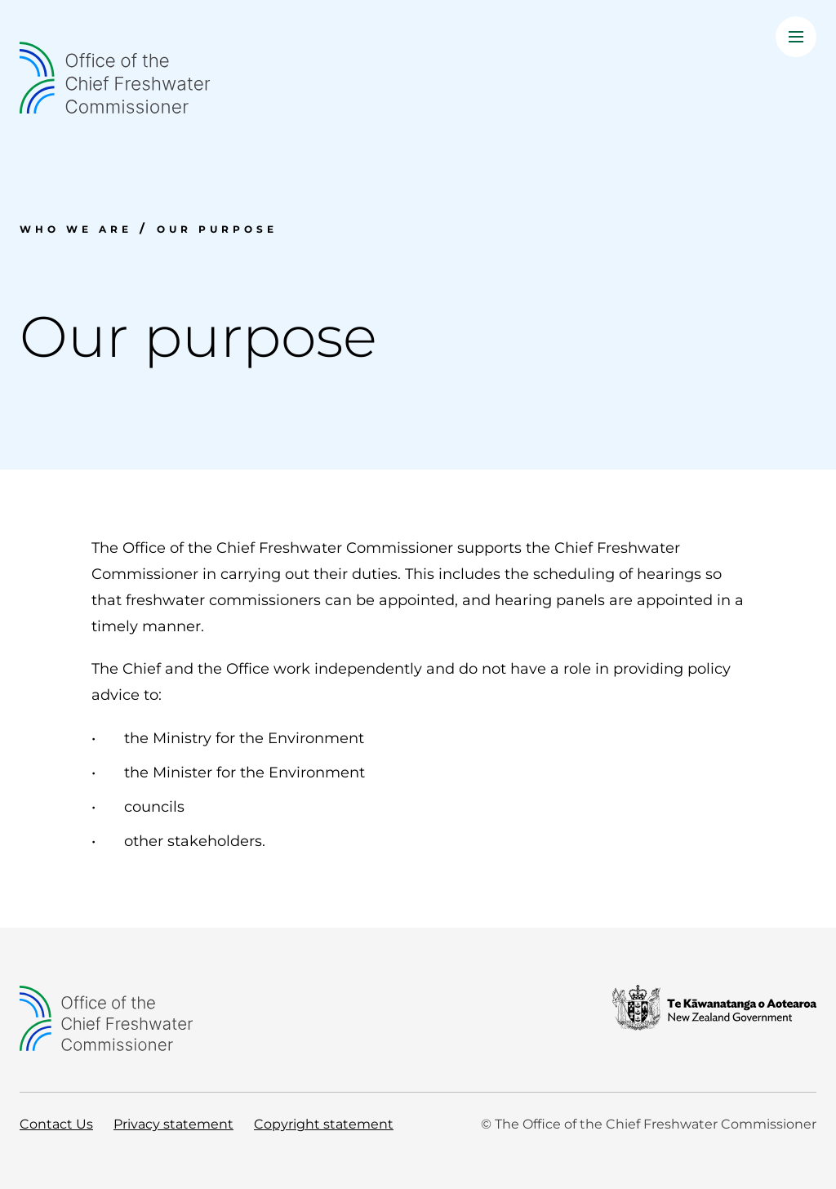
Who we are (76, 229)
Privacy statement (173, 1124)
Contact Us (56, 1124)
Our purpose (217, 229)
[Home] (418, 77)
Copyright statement (324, 1124)
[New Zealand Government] (714, 1018)
